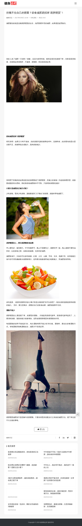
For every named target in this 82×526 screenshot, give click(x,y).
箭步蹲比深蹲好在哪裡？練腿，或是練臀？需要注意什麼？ (22, 466)
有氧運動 (33, 18)
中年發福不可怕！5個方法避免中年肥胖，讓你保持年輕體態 (58, 453)
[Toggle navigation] (75, 3)
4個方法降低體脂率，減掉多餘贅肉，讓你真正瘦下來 (23, 479)
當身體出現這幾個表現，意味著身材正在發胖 (23, 453)
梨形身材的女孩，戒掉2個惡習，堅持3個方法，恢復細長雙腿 (58, 492)
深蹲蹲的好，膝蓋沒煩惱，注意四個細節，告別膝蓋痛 (58, 505)
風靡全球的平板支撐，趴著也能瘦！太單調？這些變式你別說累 (59, 479)
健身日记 (9, 18)
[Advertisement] (41, 41)
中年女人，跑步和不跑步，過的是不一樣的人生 (59, 466)
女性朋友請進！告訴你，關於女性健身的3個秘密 (23, 505)
